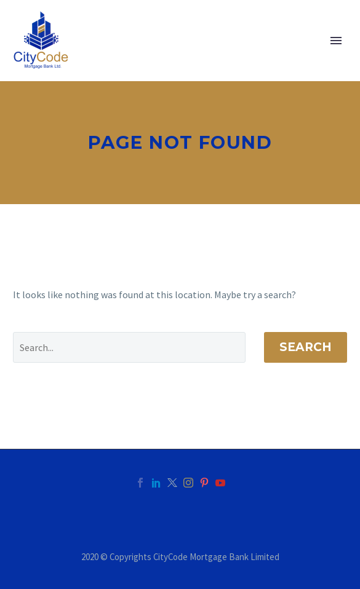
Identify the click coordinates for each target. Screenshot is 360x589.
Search (305, 347)
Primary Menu (336, 40)
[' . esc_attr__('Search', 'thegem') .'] (129, 347)
